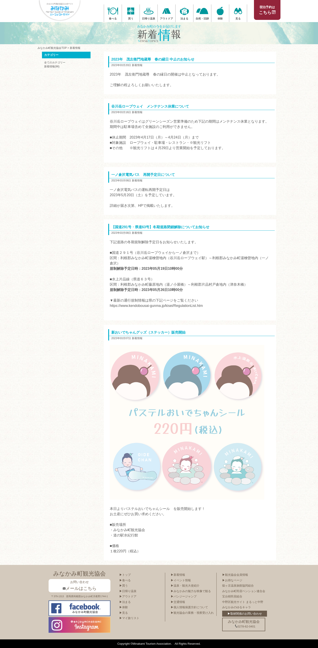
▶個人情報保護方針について (189, 607)
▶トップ (125, 574)
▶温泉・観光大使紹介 (185, 585)
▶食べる (125, 580)
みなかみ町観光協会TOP (52, 47)
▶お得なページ (232, 580)
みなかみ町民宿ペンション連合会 (243, 591)
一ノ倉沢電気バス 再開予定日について (143, 175)
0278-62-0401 (245, 626)
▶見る (123, 612)
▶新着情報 (178, 574)
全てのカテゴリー (54, 62)
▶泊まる (125, 602)
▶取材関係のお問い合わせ (244, 613)
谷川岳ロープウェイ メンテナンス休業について (150, 106)
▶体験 (123, 607)
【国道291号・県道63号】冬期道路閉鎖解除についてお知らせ (160, 227)
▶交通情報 (178, 602)
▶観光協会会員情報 (235, 574)
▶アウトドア (127, 596)
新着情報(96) (51, 66)
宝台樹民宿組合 (232, 596)
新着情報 (75, 47)
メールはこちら (80, 588)
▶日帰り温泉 (127, 591)
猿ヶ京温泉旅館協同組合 (238, 585)
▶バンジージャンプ (184, 596)
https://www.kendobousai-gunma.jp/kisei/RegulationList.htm (156, 306)
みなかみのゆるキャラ (236, 607)
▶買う (123, 585)
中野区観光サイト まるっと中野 (242, 602)
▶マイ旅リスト (129, 618)
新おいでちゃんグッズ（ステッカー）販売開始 (148, 332)
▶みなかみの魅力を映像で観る (191, 591)
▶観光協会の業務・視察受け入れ (192, 612)
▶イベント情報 (181, 580)
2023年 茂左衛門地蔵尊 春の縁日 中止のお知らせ (152, 59)
